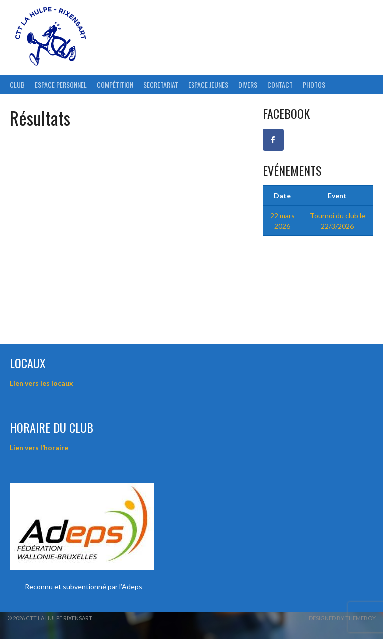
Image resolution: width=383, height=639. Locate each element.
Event (337, 195)
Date (282, 195)
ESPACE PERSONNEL (61, 84)
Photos (314, 84)
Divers (247, 84)
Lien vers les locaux (41, 383)
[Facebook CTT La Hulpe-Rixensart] (273, 140)
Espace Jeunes (208, 84)
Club (17, 84)
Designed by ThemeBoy (342, 618)
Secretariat (160, 84)
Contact (280, 84)
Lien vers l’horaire (39, 447)
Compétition (115, 84)
